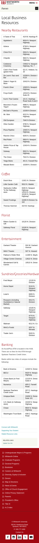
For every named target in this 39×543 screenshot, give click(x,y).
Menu (33, 3)
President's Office (11, 500)
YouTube (31, 537)
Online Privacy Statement (14, 493)
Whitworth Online (11, 456)
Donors (8, 478)
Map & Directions (11, 482)
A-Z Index (8, 508)
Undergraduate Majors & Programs (18, 453)
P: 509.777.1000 (19, 529)
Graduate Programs (12, 460)
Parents (8, 497)
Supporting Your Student (10, 430)
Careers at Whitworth (13, 471)
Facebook (8, 537)
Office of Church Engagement (16, 489)
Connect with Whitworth (10, 427)
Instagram (13, 537)
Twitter (25, 537)
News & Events (11, 486)
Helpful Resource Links (9, 434)
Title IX (7, 504)
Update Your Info (7, 443)
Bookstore (9, 467)
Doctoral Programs (12, 464)
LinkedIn (19, 537)
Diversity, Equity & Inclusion (15, 475)
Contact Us (19, 532)
